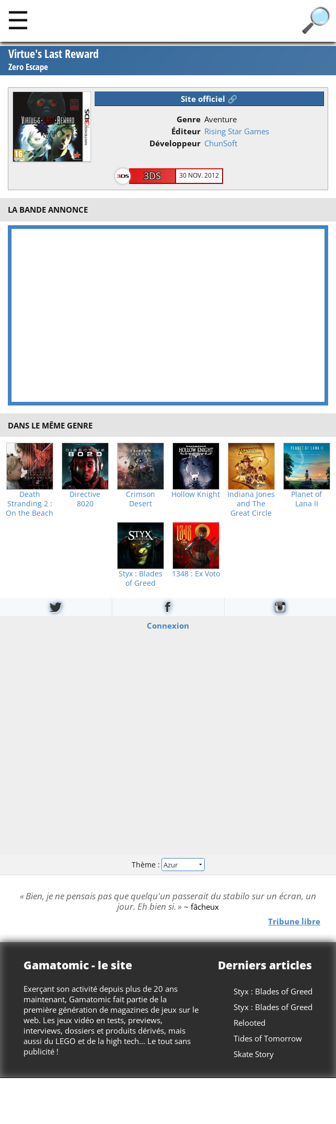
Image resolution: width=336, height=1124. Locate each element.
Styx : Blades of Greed (141, 578)
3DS (152, 175)
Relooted (249, 1022)
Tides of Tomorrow (268, 1038)
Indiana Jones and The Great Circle (251, 504)
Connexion (168, 625)
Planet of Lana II (306, 499)
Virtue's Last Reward (53, 60)
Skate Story (254, 1054)
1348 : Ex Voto (196, 573)
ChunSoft (220, 143)
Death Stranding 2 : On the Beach (29, 504)
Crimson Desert (140, 499)
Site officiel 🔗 (209, 99)
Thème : (168, 865)
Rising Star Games (236, 131)
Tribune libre (294, 921)
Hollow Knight (195, 494)
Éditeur (186, 131)
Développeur (175, 143)
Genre (189, 119)
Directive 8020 (84, 499)
